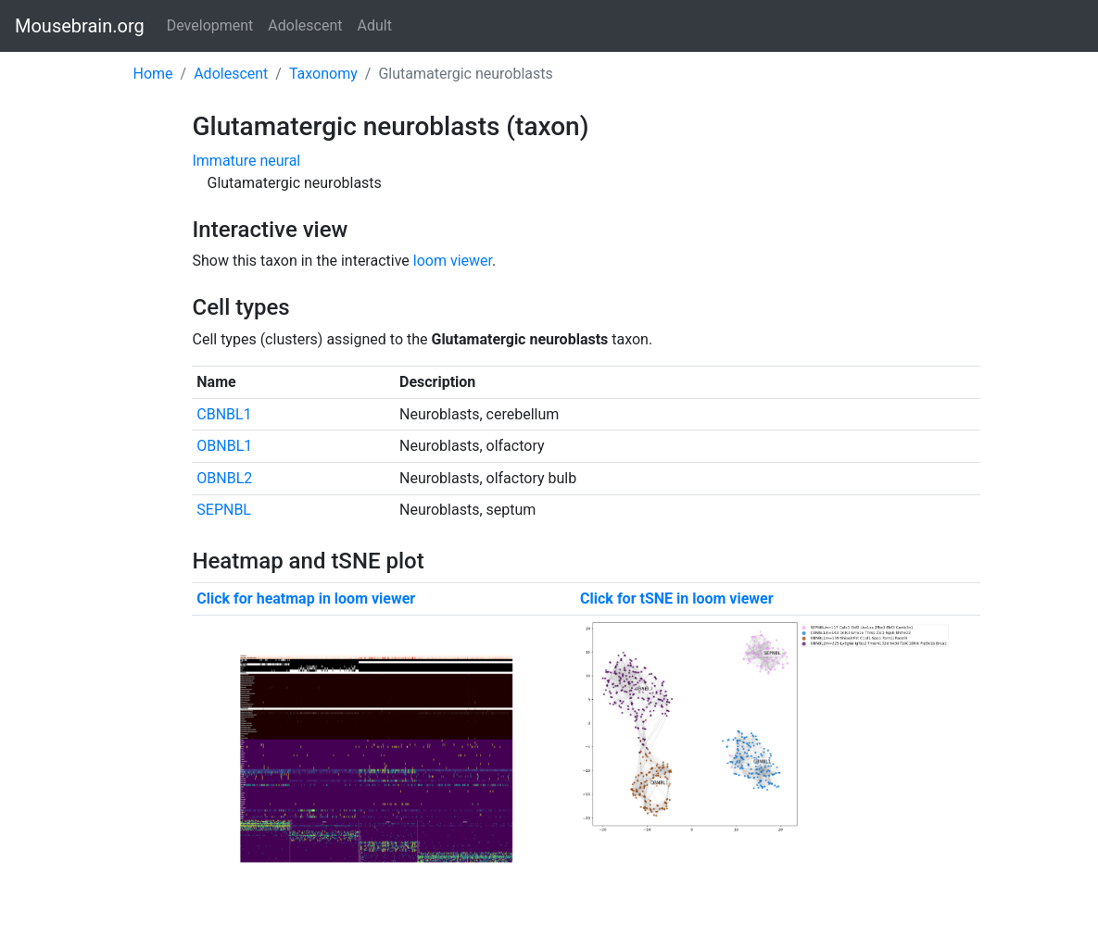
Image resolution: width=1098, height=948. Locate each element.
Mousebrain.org (80, 26)
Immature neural (246, 160)
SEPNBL (223, 509)
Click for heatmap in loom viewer (305, 598)
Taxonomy (323, 73)
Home (153, 73)
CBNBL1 (223, 414)
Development (210, 25)
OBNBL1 (224, 446)
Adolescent (305, 25)
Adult (375, 25)
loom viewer (452, 260)
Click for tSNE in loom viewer (676, 598)
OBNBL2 (224, 478)
